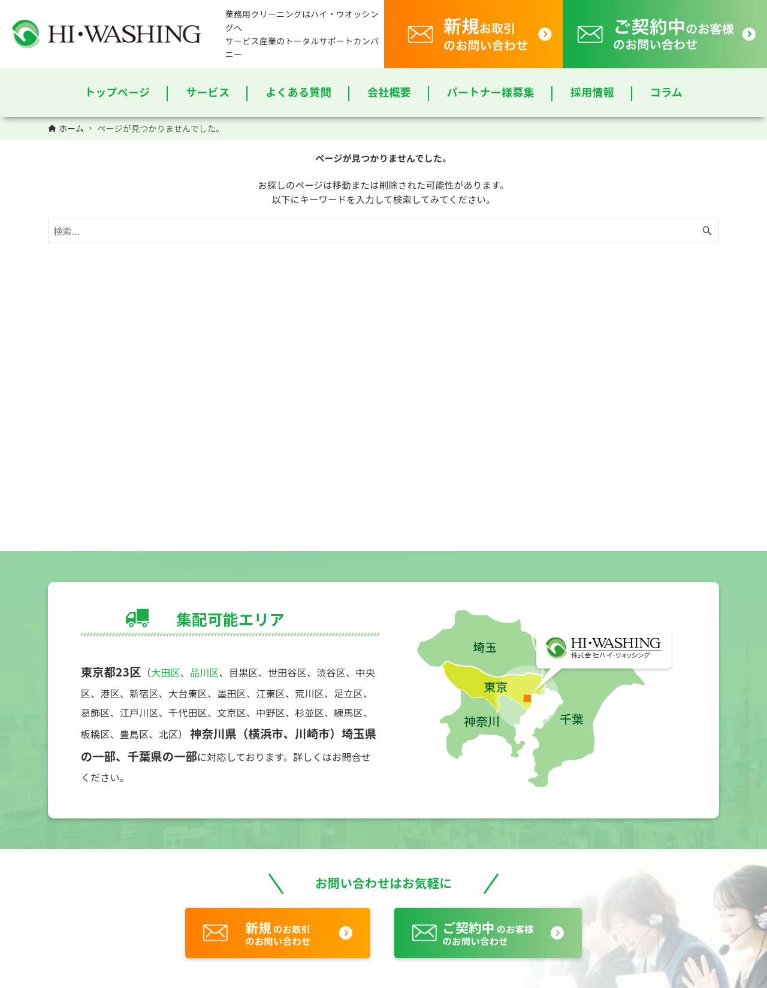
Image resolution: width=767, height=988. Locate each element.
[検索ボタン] (707, 231)
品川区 (204, 672)
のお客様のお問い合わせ (487, 932)
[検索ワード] (383, 231)
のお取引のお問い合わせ (277, 932)
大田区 (165, 672)
